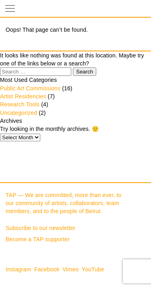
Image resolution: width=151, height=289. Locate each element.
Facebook (47, 269)
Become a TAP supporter (38, 239)
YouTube (93, 269)
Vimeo (70, 269)
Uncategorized (18, 113)
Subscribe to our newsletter (40, 228)
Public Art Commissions (30, 88)
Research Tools (19, 104)
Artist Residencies (23, 96)
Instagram (18, 269)
